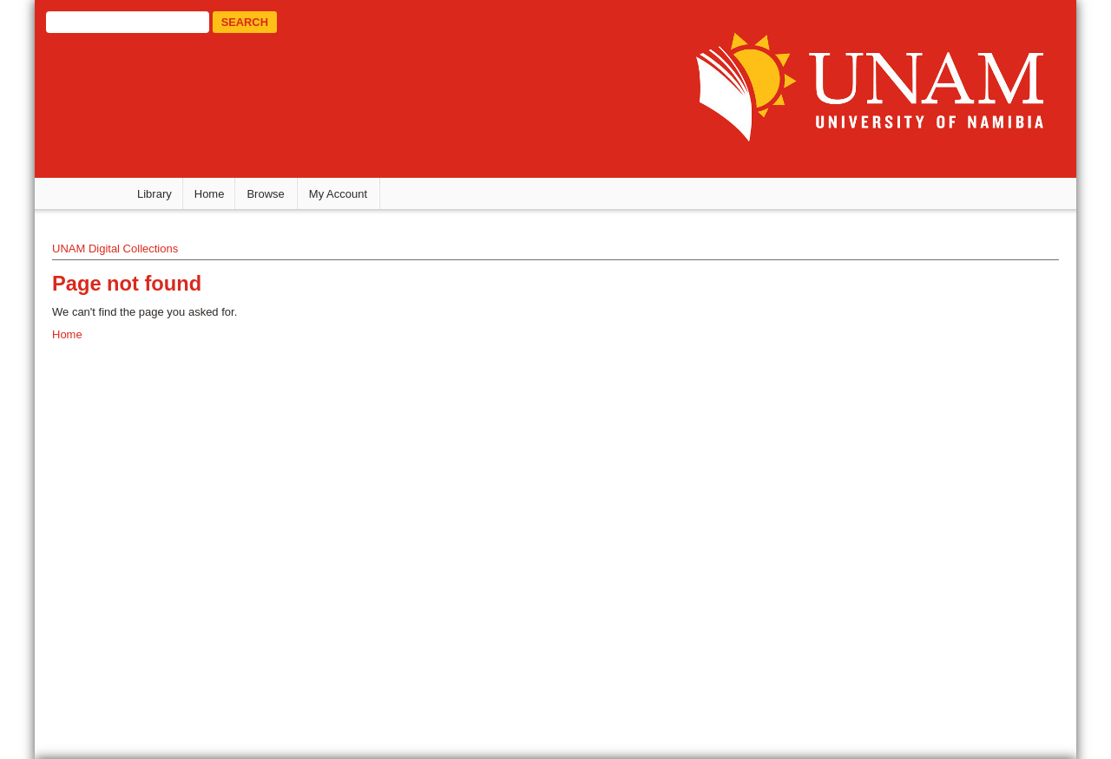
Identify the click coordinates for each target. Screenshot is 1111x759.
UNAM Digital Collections (115, 248)
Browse (265, 193)
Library (154, 193)
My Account (338, 193)
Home (209, 193)
